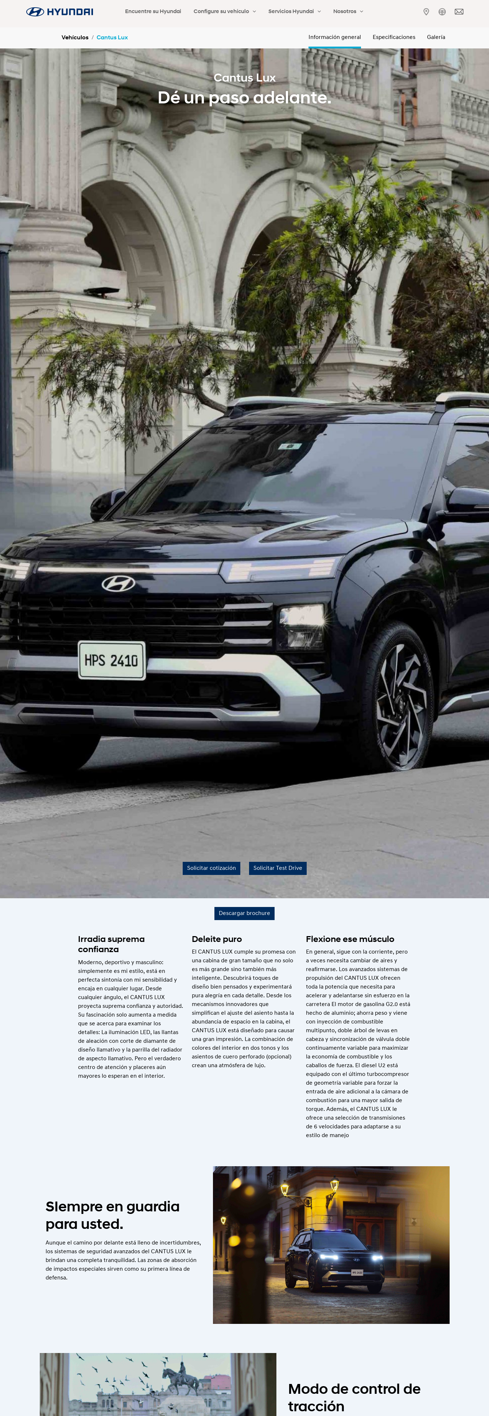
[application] (242, 12)
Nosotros (325, 12)
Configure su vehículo (215, 12)
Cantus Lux (112, 38)
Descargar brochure (244, 913)
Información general (334, 37)
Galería (436, 37)
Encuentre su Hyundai (150, 12)
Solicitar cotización (211, 868)
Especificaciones (394, 37)
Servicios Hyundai (278, 12)
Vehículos (75, 38)
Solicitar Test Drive (277, 868)
